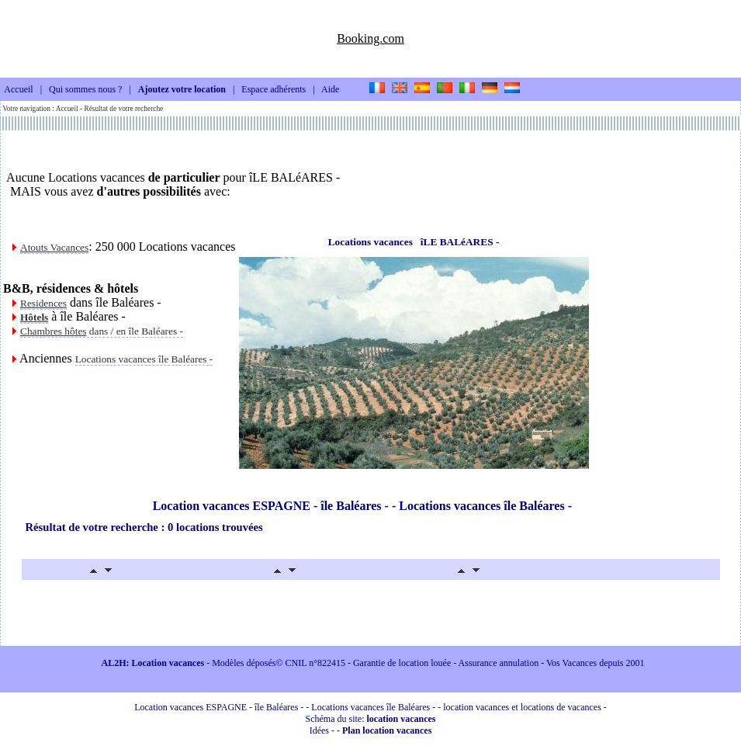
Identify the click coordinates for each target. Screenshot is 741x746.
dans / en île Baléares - (101, 331)
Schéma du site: (371, 718)
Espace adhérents (273, 90)
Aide (330, 90)
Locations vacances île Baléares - (144, 359)
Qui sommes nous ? (85, 90)
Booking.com (370, 38)
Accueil (18, 90)
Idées (319, 730)
